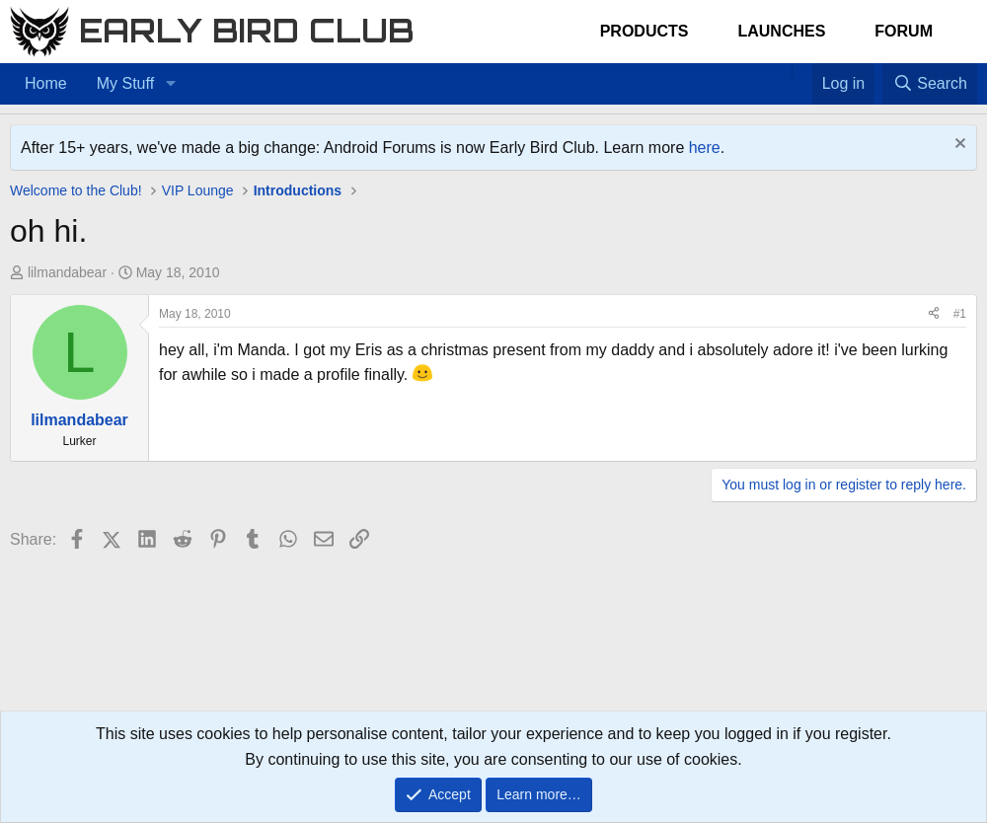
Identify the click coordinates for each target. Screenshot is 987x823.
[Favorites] (802, 71)
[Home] (782, 71)
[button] (170, 84)
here (705, 147)
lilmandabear (67, 272)
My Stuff (125, 83)
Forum (903, 31)
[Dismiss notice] (957, 145)
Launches (781, 31)
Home (46, 83)
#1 (959, 314)
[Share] (934, 314)
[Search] (929, 84)
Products (644, 31)
